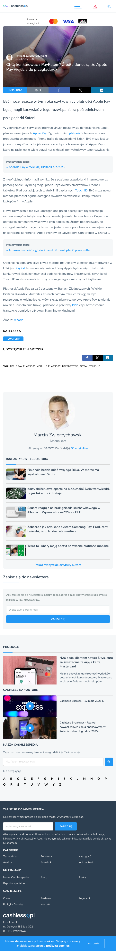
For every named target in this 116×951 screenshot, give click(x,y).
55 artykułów (79, 448)
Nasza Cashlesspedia (16, 877)
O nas (6, 898)
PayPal (20, 268)
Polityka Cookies (13, 904)
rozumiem (95, 943)
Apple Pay (101, 101)
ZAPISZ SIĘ (58, 619)
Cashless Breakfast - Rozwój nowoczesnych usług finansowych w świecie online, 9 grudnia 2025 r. (83, 727)
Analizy (7, 862)
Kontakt (45, 904)
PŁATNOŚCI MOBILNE (35, 366)
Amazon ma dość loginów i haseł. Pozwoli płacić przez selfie (48, 250)
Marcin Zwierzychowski (31, 55)
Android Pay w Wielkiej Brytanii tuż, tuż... (35, 167)
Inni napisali (85, 862)
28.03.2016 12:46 (25, 59)
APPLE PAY (16, 366)
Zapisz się (66, 826)
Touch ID (81, 190)
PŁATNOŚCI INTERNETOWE (63, 366)
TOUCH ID (94, 366)
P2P (75, 305)
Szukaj (82, 877)
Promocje (11, 647)
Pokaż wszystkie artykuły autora (58, 565)
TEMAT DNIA (15, 90)
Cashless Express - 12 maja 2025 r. (82, 701)
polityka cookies (58, 946)
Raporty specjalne (14, 883)
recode (18, 320)
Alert (44, 877)
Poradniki (46, 862)
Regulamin (84, 898)
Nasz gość (84, 856)
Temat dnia (9, 856)
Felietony (46, 856)
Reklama (46, 898)
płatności (75, 133)
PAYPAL (83, 366)
